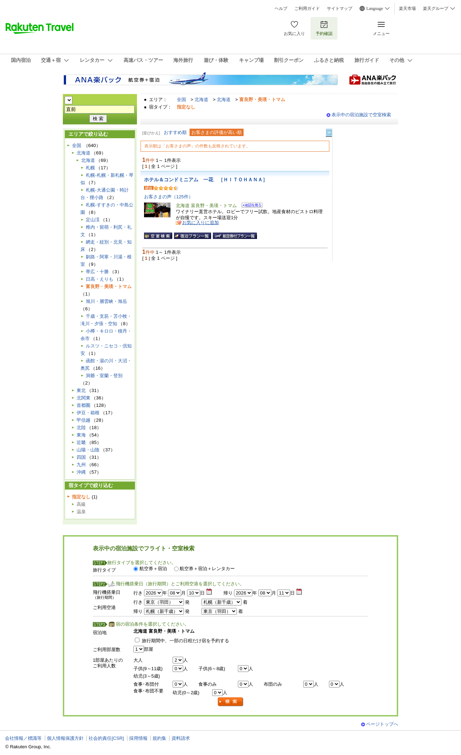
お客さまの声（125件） (168, 196)
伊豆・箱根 (88, 412)
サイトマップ (339, 8)
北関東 (83, 397)
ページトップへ (382, 724)
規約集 (159, 738)
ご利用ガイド (307, 8)
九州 (81, 464)
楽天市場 (407, 8)
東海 (81, 435)
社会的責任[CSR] (106, 738)
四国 (81, 457)
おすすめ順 (175, 132)
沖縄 (81, 472)
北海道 (201, 99)
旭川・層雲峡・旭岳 (106, 301)
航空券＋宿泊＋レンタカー (207, 568)
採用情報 (138, 738)
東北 (81, 390)
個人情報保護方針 (65, 738)
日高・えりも (99, 279)
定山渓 (93, 219)
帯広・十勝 (97, 271)
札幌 (90, 167)
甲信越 (83, 420)
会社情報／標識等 (23, 738)
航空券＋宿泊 (153, 568)
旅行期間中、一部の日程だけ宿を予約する (185, 640)
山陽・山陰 (88, 449)
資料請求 (181, 738)
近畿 (81, 442)
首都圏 (83, 405)
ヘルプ (281, 8)
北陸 (81, 427)
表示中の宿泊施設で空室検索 (361, 114)
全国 (181, 99)
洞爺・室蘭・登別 (104, 375)
